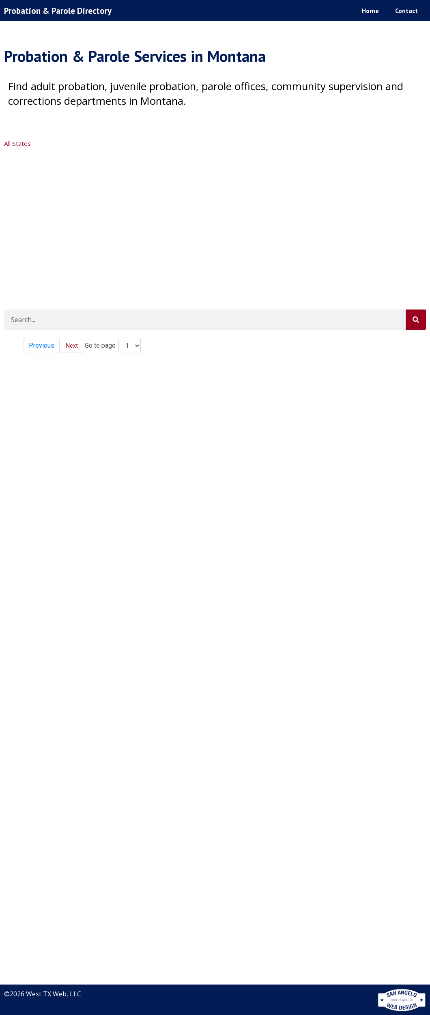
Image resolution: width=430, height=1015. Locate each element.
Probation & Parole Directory (62, 10)
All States (18, 143)
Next (73, 345)
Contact (406, 10)
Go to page (101, 345)
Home (370, 10)
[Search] (416, 319)
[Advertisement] (214, 213)
